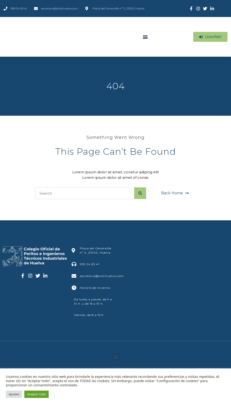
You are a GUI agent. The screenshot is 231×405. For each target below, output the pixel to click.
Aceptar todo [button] (36, 394)
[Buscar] (140, 193)
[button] (145, 37)
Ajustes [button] (14, 394)
